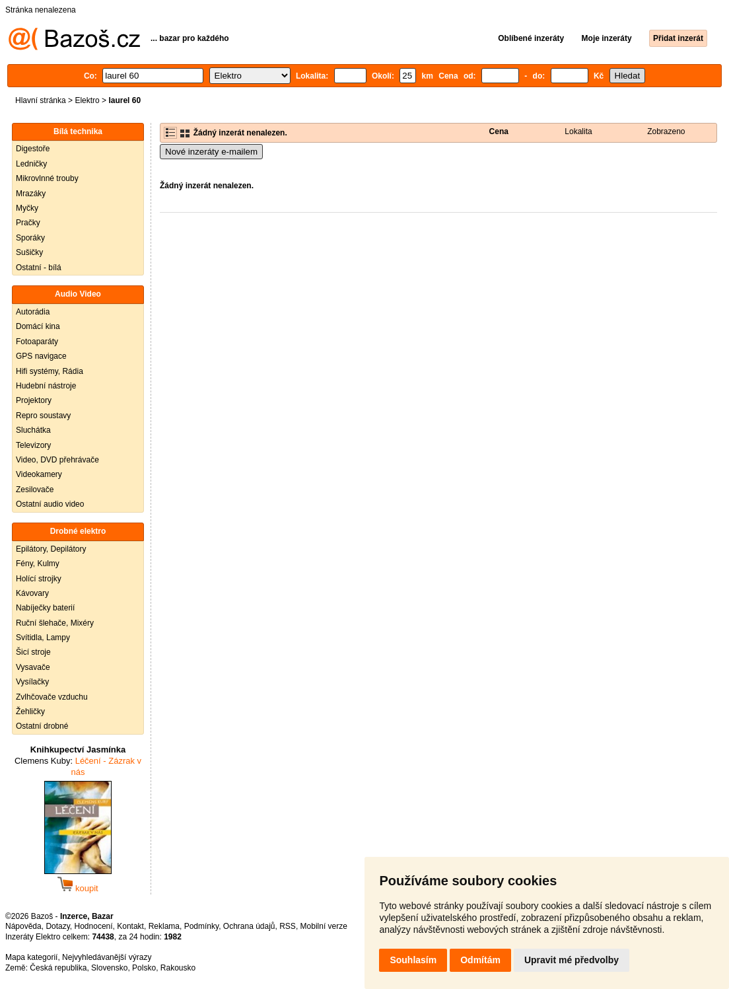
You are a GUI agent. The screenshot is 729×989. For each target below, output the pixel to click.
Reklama (164, 926)
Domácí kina (38, 326)
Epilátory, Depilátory (51, 549)
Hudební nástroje (46, 385)
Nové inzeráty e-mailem (211, 152)
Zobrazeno (666, 131)
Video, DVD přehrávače (57, 459)
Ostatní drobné (42, 726)
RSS (287, 926)
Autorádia (33, 311)
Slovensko (109, 967)
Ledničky (31, 163)
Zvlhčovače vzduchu (52, 697)
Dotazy (57, 926)
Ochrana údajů (249, 926)
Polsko (144, 967)
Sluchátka (33, 430)
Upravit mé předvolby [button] (571, 960)
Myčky (27, 208)
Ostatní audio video (50, 504)
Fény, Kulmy (37, 563)
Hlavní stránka (40, 100)
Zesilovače (34, 489)
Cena (498, 131)
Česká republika (58, 967)
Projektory (34, 400)
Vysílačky (32, 681)
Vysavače (33, 667)
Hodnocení (94, 926)
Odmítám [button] (480, 960)
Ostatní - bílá (38, 267)
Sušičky (29, 252)
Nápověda (23, 926)
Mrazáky (31, 193)
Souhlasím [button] (413, 960)
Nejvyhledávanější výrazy (106, 957)
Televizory (33, 445)
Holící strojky (38, 578)
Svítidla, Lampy (43, 637)
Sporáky (30, 237)
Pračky (28, 222)
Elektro (87, 100)
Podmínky (201, 926)
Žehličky (30, 711)
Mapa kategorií (31, 957)
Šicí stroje (33, 652)
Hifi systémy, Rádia (49, 371)
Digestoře (33, 148)
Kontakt (130, 926)
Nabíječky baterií (45, 607)
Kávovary (32, 593)
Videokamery (39, 474)
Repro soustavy (43, 415)
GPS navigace (41, 356)
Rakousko (177, 967)
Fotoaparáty (37, 341)
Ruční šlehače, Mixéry (55, 623)
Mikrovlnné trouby (47, 178)
